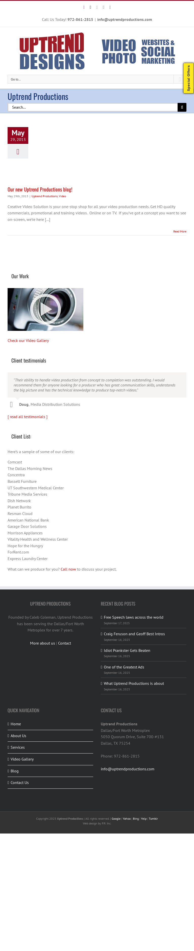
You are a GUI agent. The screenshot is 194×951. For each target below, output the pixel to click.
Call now (68, 569)
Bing (136, 818)
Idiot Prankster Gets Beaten (127, 650)
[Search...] (93, 107)
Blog (15, 770)
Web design (90, 823)
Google (116, 818)
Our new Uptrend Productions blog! (40, 189)
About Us (18, 735)
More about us (42, 643)
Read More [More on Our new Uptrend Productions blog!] (179, 231)
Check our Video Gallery (28, 340)
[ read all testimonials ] (27, 416)
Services (18, 747)
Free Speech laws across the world (133, 617)
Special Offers (188, 78)
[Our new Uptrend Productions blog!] (73, 154)
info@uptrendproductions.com (124, 19)
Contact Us (20, 782)
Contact (64, 643)
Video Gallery (22, 759)
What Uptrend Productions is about (134, 683)
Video (62, 196)
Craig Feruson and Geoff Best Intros (134, 633)
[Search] (182, 107)
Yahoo (127, 818)
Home (16, 723)
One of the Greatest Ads (124, 666)
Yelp (144, 818)
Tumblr (153, 818)
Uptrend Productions (45, 196)
